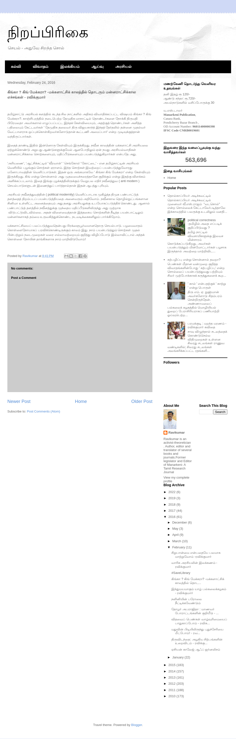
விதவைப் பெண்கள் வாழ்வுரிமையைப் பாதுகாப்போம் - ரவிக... (199, 621)
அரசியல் (123, 66)
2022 (172, 492)
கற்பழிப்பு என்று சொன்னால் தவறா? (194, 259)
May (175, 528)
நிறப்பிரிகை (47, 32)
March (177, 541)
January (178, 657)
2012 (172, 683)
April (176, 535)
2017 (172, 510)
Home (81, 401)
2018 (172, 504)
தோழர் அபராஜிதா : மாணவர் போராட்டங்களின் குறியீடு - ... (195, 611)
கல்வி (16, 66)
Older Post (141, 401)
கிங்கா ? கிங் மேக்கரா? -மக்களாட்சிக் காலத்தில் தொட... (197, 581)
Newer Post (18, 401)
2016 (172, 517)
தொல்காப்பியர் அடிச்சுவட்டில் (189, 196)
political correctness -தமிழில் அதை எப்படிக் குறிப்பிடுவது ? (205, 223)
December (180, 522)
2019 (172, 498)
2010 (172, 696)
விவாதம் (40, 66)
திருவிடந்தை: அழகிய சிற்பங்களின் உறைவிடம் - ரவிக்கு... (196, 641)
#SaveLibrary (180, 573)
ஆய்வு (97, 66)
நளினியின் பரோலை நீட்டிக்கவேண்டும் (186, 601)
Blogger (136, 725)
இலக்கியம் (70, 66)
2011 (172, 690)
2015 (172, 665)
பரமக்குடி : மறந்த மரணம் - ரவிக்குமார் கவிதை (207, 325)
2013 (172, 677)
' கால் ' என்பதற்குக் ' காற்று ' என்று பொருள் (207, 285)
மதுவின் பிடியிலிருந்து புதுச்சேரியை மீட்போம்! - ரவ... (197, 631)
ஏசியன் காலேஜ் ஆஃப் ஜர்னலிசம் (195, 649)
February (179, 547)
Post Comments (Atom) (43, 411)
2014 (172, 671)
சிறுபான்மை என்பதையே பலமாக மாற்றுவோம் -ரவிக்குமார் (195, 554)
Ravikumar (176, 432)
